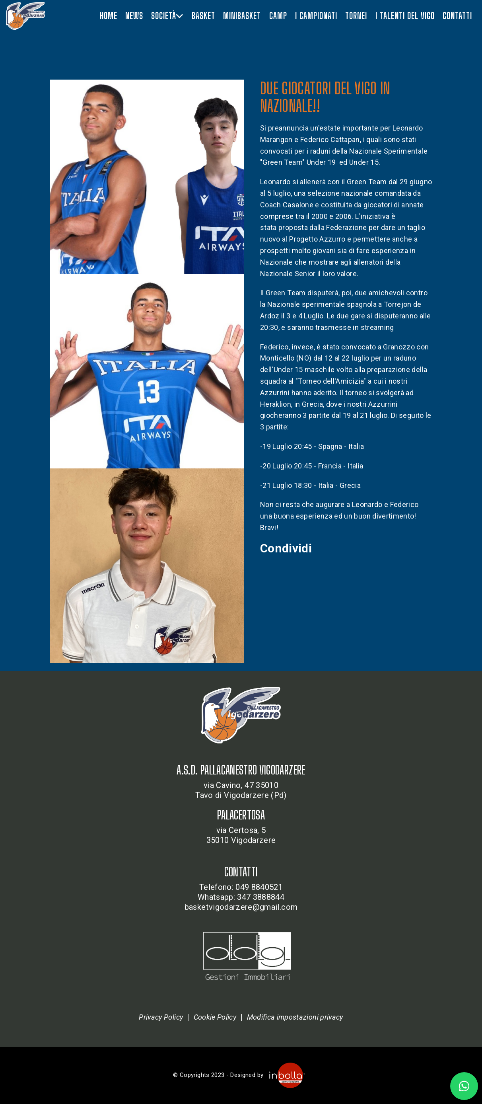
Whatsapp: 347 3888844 (241, 897)
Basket (203, 15)
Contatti (457, 15)
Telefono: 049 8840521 (241, 887)
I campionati (316, 15)
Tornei (356, 15)
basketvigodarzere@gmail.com (241, 907)
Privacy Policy (161, 1017)
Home (108, 15)
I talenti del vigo (405, 15)
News (134, 15)
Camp (278, 15)
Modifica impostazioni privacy (295, 1017)
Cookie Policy (215, 1017)
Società (167, 15)
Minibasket (242, 15)
